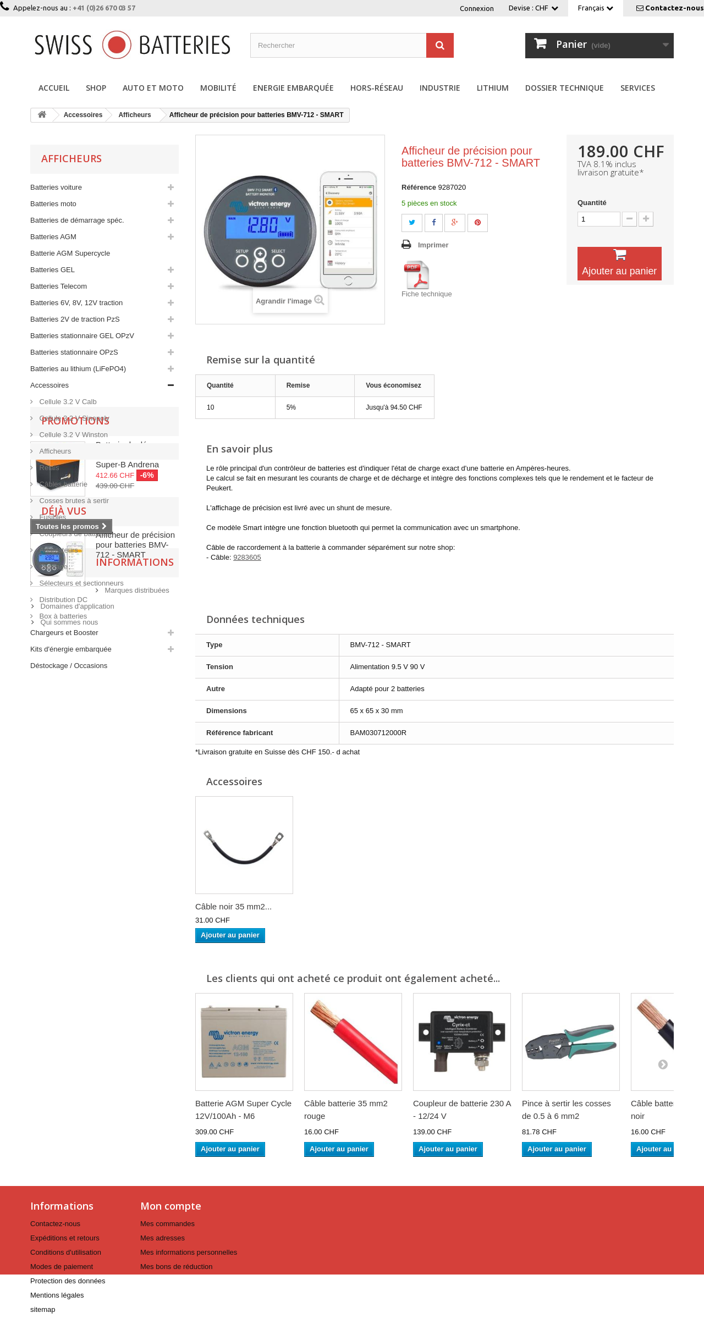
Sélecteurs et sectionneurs (80, 583)
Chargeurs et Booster (64, 632)
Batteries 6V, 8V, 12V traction (76, 303)
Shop (96, 87)
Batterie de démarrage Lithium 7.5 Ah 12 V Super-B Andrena (137, 738)
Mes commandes (167, 1224)
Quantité (592, 202)
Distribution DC (62, 599)
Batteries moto (53, 204)
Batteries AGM (53, 237)
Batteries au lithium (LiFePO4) (78, 369)
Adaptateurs (57, 550)
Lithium (493, 87)
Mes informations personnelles (188, 1252)
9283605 (247, 557)
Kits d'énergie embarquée (71, 649)
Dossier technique (564, 87)
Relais (48, 468)
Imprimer (433, 245)
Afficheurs (54, 451)
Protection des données (68, 1281)
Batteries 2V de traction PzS (75, 319)
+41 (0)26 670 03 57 (104, 8)
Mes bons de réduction (176, 1266)
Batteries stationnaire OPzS (74, 352)
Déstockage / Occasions (68, 665)
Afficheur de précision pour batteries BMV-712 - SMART (135, 881)
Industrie (440, 87)
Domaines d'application (76, 994)
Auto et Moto (153, 87)
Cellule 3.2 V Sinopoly (73, 418)
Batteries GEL (52, 270)
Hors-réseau (376, 87)
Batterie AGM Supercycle (70, 253)
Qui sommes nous (68, 1010)
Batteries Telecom (58, 286)
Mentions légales (57, 1295)
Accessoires (49, 385)
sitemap (43, 1309)
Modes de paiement (61, 1266)
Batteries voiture (56, 187)
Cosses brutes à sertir (73, 501)
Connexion (477, 8)
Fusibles (51, 517)
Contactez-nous (674, 8)
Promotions (75, 704)
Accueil (53, 87)
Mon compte (170, 1205)
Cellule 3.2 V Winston (72, 435)
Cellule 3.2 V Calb (67, 402)
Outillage (52, 566)
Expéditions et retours (65, 1238)
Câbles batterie (62, 484)
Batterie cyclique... (229, 906)
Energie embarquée (293, 87)
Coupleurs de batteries (74, 533)
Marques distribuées (71, 978)
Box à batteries (62, 616)
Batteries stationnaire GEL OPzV (82, 336)
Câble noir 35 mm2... (342, 906)
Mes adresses (162, 1238)
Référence (419, 187)
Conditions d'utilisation (65, 1252)
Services (637, 87)
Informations (80, 954)
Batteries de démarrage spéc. (77, 220)
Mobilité (218, 87)
